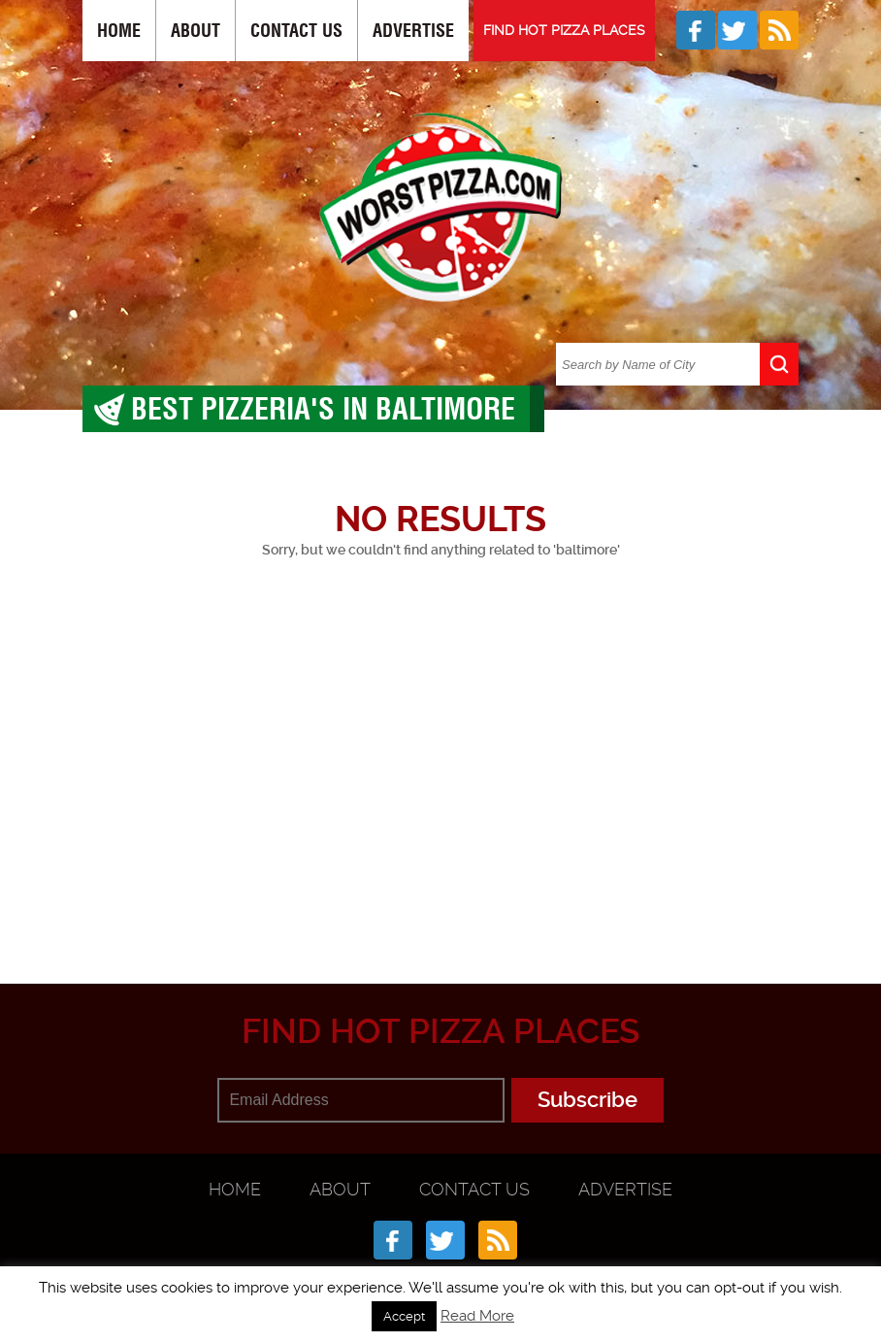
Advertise (413, 30)
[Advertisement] (481, 796)
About (195, 30)
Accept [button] (404, 1316)
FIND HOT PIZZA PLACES (564, 30)
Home (119, 30)
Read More (477, 1316)
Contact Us (296, 30)
